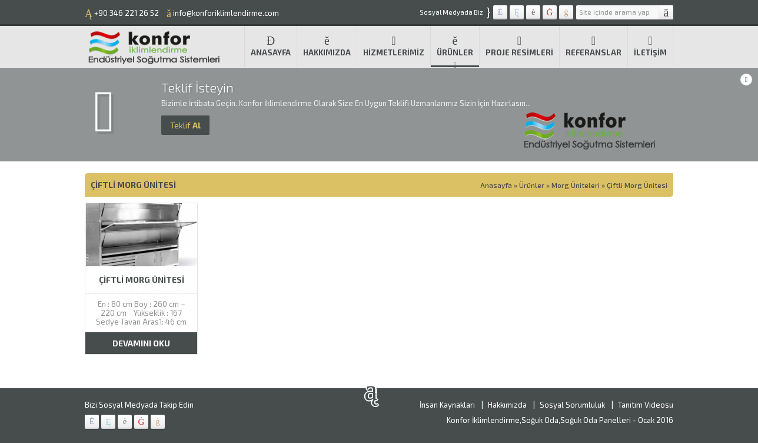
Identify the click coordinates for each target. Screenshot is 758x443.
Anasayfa (271, 46)
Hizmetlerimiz (393, 46)
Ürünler (455, 46)
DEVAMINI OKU (141, 343)
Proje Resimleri (519, 46)
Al (185, 125)
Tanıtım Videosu (645, 404)
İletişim (650, 46)
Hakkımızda (327, 46)
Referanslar (593, 46)
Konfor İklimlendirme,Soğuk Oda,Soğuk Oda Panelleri (539, 420)
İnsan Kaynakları (447, 404)
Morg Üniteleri (575, 185)
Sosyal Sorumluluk (572, 404)
